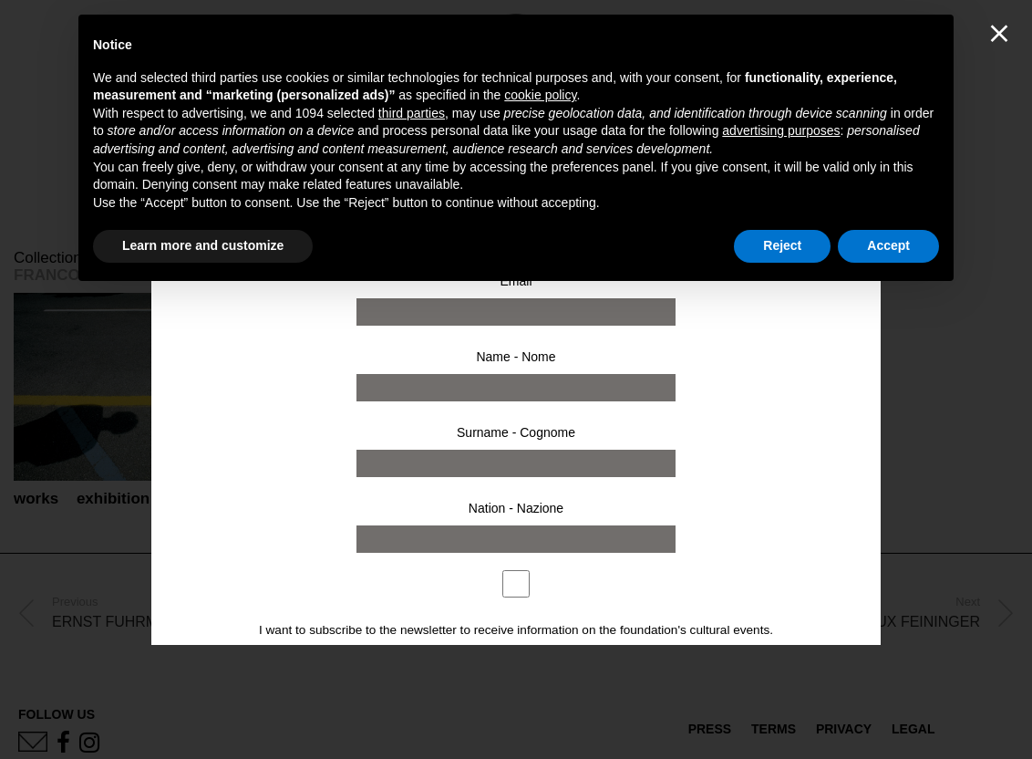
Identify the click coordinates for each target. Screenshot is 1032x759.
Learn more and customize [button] (203, 245)
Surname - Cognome (516, 432)
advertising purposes (781, 130)
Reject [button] (782, 245)
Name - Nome (515, 356)
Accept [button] (888, 245)
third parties (411, 113)
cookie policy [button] (540, 95)
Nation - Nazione (516, 508)
